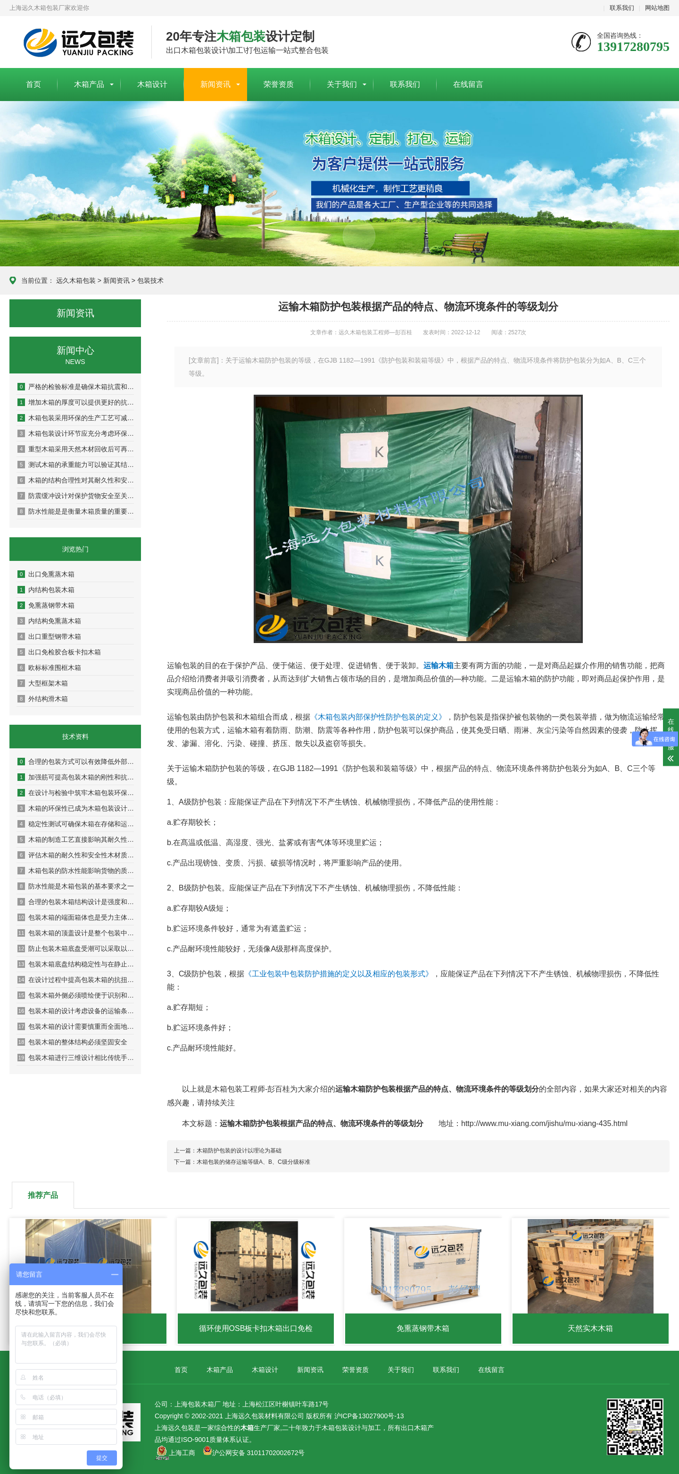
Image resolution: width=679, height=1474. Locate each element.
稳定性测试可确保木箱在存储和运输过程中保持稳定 (75, 824)
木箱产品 (89, 84)
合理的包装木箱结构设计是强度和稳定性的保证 (75, 902)
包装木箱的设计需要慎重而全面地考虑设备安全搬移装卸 (75, 1026)
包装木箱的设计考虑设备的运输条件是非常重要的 (75, 1011)
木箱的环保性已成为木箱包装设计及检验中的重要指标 (75, 808)
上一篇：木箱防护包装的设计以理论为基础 (228, 1150)
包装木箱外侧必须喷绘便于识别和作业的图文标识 (75, 995)
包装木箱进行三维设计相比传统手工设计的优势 (75, 1057)
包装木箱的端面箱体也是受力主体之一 (75, 917)
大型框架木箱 (42, 683)
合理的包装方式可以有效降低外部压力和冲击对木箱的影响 (75, 761)
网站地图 (657, 7)
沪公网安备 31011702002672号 (254, 1453)
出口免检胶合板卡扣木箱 (59, 652)
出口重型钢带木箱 (49, 636)
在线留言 (468, 84)
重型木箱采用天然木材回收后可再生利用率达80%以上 (75, 449)
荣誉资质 (279, 84)
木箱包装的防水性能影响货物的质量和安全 (75, 870)
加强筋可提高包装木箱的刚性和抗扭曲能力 (75, 777)
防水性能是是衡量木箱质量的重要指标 (75, 511)
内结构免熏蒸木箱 (49, 621)
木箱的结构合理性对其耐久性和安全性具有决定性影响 (75, 480)
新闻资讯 (215, 84)
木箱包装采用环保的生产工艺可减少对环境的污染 (75, 418)
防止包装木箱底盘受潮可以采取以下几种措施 (75, 948)
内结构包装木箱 (46, 589)
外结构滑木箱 (42, 699)
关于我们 (342, 84)
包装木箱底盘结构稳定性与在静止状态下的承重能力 (75, 964)
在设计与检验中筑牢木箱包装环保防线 (75, 792)
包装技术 (150, 280)
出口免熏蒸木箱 (46, 574)
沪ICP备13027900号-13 (369, 1416)
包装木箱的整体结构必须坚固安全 (72, 1042)
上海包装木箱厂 (73, 42)
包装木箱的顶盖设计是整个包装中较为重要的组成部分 (75, 933)
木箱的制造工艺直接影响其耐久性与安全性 (75, 839)
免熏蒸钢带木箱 (46, 605)
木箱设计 (152, 84)
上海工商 (182, 1453)
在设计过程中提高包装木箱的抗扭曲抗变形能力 (75, 979)
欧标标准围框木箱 (49, 667)
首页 (33, 84)
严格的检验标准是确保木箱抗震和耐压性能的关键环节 (75, 386)
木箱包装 (335, 1428)
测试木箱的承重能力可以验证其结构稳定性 (75, 464)
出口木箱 (414, 1428)
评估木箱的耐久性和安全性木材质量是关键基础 (75, 855)
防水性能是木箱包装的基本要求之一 (75, 886)
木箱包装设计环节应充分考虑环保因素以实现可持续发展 (75, 433)
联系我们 (622, 7)
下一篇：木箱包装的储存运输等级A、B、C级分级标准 (242, 1162)
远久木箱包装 (76, 280)
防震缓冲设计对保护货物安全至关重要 (75, 496)
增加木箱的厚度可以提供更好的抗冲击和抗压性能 (75, 402)
